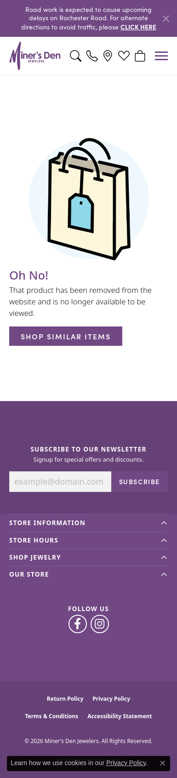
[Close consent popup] (163, 763)
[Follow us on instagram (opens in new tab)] (100, 624)
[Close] (165, 18)
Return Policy (65, 699)
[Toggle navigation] (161, 55)
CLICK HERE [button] (138, 26)
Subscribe (139, 481)
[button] (75, 56)
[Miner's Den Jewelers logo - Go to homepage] (35, 56)
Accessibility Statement (119, 716)
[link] (91, 56)
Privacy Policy (111, 699)
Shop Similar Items (66, 336)
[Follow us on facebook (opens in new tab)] (78, 624)
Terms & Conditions (51, 716)
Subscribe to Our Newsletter (88, 449)
